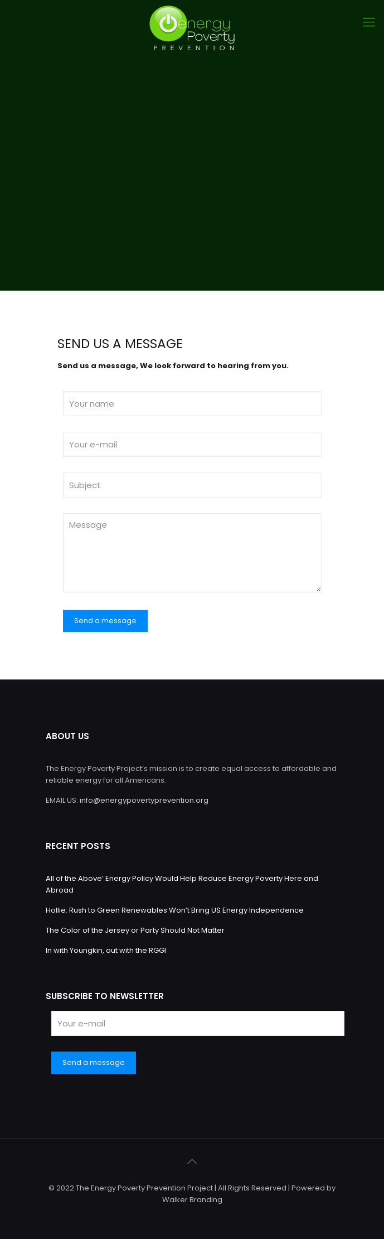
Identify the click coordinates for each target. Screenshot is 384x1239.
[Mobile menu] (368, 22)
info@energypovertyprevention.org (144, 800)
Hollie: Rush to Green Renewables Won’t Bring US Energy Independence (175, 910)
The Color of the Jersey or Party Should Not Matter (135, 930)
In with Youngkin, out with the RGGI (106, 950)
